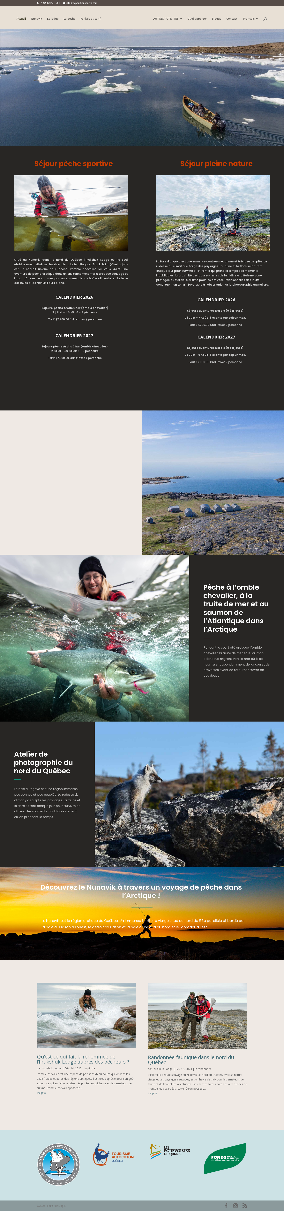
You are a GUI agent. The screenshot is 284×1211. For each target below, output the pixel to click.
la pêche (90, 1068)
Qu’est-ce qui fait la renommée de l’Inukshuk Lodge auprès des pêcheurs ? (83, 1059)
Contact (231, 18)
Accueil (21, 18)
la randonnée (203, 1069)
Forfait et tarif (91, 18)
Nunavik (37, 18)
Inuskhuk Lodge (52, 1068)
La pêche (70, 18)
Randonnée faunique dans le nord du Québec (191, 1060)
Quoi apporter (196, 18)
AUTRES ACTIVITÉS (165, 18)
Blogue (216, 18)
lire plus (41, 1092)
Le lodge (53, 18)
